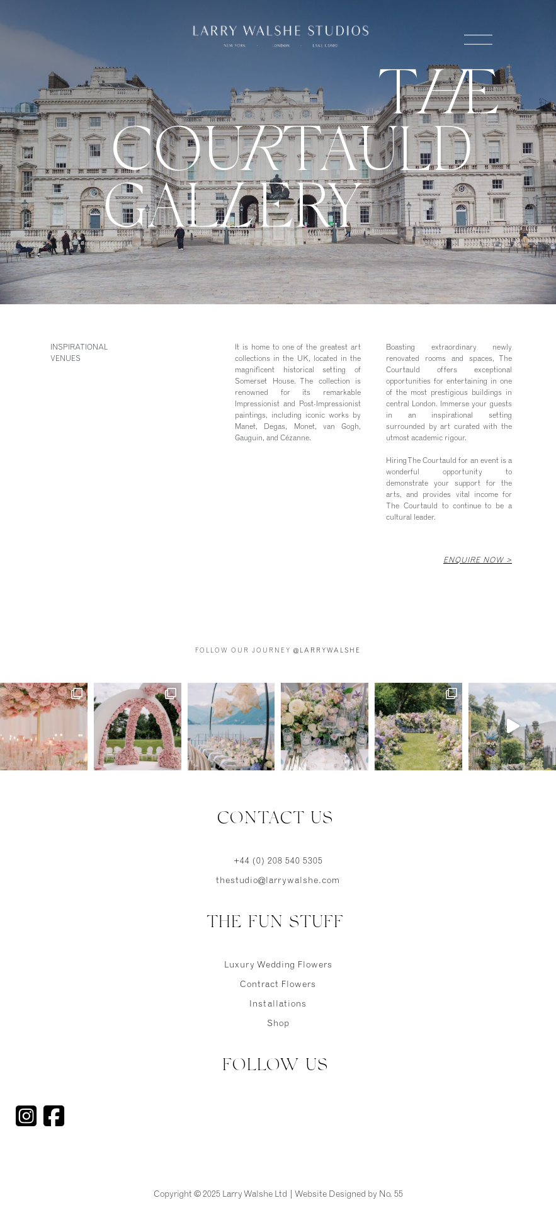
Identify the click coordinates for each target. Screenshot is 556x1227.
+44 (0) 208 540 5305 (278, 861)
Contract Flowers (278, 985)
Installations (278, 1004)
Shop (278, 1024)
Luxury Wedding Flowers (278, 965)
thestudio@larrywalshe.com (278, 881)
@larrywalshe (327, 651)
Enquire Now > (477, 560)
